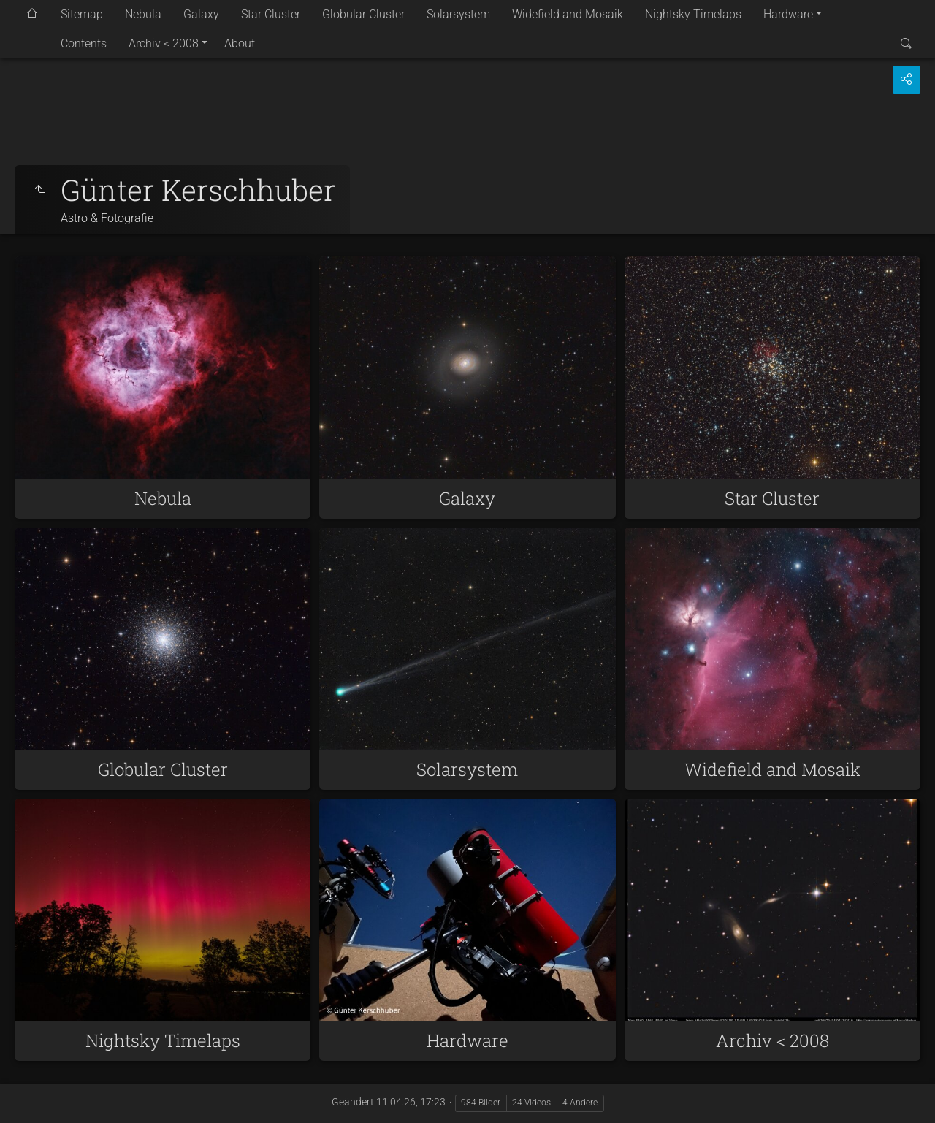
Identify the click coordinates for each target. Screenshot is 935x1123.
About (239, 43)
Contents (84, 43)
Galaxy (201, 14)
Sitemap (82, 14)
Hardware (788, 14)
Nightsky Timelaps (693, 14)
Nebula (143, 14)
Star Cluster (270, 14)
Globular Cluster (363, 14)
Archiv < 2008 (164, 43)
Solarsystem (458, 14)
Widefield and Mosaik (567, 14)
